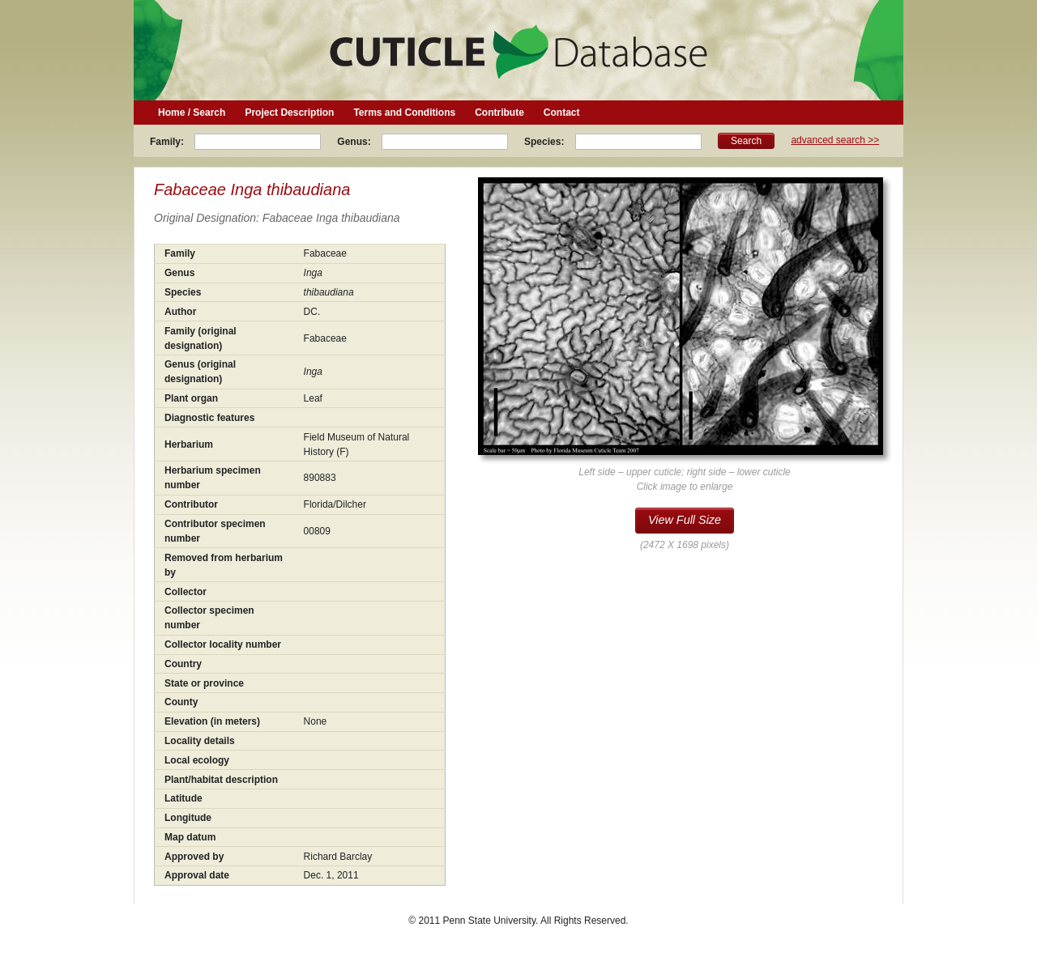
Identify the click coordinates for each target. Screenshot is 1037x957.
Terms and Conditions (404, 112)
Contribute (499, 112)
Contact (562, 112)
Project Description (289, 112)
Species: (545, 141)
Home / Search (191, 112)
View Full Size (684, 519)
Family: (168, 141)
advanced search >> (835, 140)
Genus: (355, 141)
